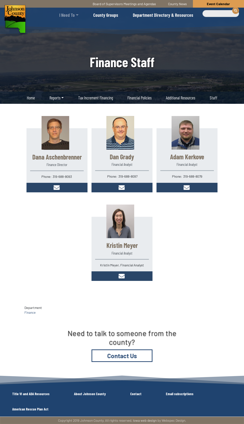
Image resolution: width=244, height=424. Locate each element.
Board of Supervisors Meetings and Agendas (124, 4)
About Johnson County (90, 394)
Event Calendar (218, 4)
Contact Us (122, 355)
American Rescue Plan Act (30, 409)
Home (31, 97)
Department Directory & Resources (163, 15)
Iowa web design (145, 420)
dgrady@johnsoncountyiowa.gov (122, 187)
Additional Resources (180, 97)
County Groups (105, 15)
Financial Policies (139, 97)
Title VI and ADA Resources (31, 394)
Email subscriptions (179, 394)
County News (177, 4)
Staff (213, 97)
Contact (135, 394)
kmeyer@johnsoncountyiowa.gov (122, 276)
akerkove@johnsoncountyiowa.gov (187, 187)
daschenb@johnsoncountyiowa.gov (56, 187)
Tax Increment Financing (95, 97)
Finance (30, 312)
